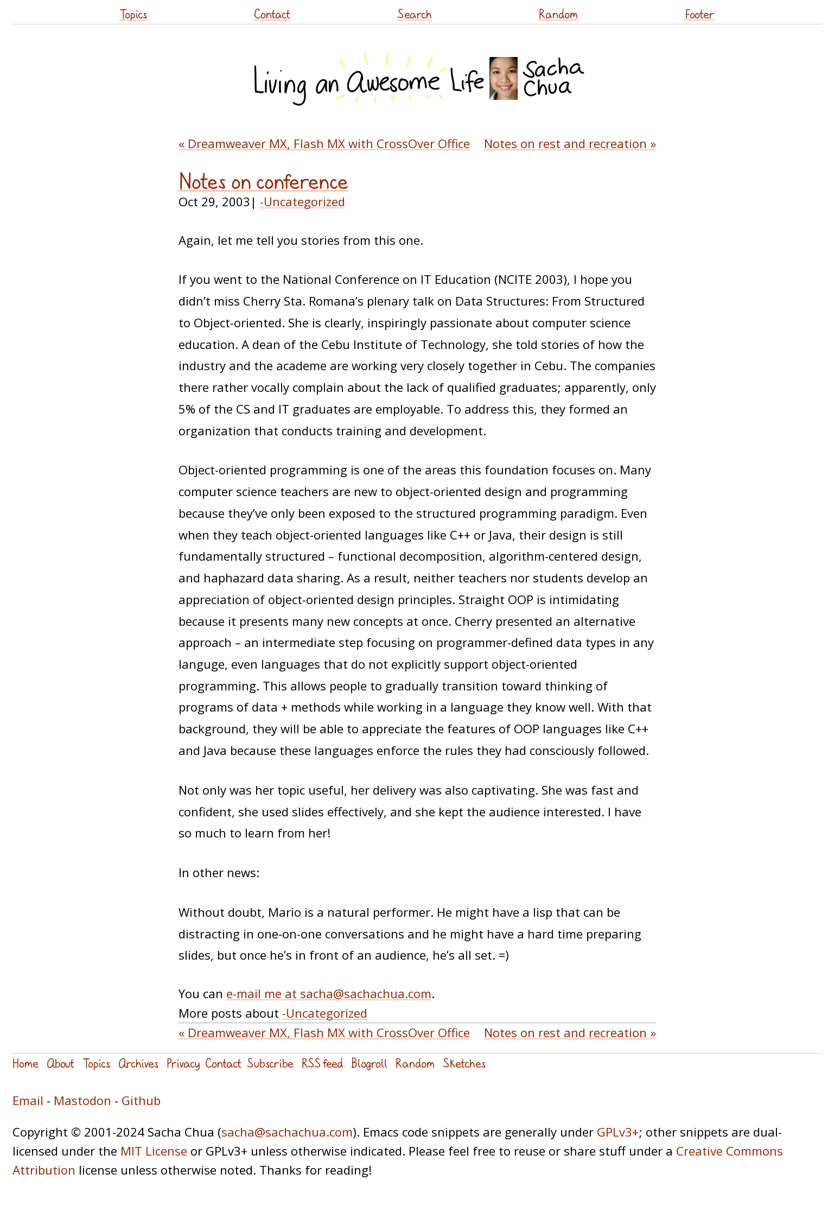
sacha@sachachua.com (287, 1132)
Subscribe (270, 1063)
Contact (272, 14)
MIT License (153, 1151)
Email (27, 1100)
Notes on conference (263, 181)
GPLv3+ (618, 1132)
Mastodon (82, 1100)
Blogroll (369, 1063)
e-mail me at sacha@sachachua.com (328, 993)
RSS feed (322, 1063)
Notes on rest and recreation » (570, 143)
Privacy (183, 1063)
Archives (138, 1063)
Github (141, 1100)
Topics (133, 14)
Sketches (464, 1063)
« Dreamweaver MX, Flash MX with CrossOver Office (324, 143)
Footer (700, 14)
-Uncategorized (302, 201)
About (60, 1063)
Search (414, 14)
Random (558, 14)
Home (25, 1063)
